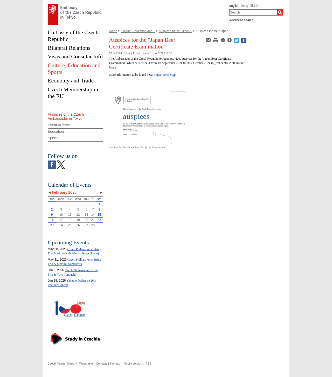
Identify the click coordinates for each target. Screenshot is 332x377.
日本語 (254, 6)
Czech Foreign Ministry (62, 363)
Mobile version (133, 363)
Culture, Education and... (138, 31)
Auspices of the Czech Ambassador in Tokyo (66, 116)
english (234, 6)
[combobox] (253, 12)
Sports (53, 138)
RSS (148, 363)
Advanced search (241, 20)
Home (113, 31)
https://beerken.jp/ (165, 74)
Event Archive (59, 125)
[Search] (280, 12)
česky (245, 6)
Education (56, 131)
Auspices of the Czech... (175, 31)
